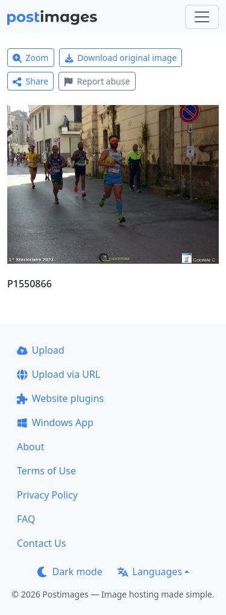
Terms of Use (46, 470)
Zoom (31, 57)
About (30, 446)
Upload (40, 350)
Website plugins (60, 398)
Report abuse (97, 81)
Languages (150, 571)
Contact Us (41, 543)
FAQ (26, 519)
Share (30, 81)
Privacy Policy (47, 495)
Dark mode (69, 571)
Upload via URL (58, 374)
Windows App (55, 422)
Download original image (120, 57)
